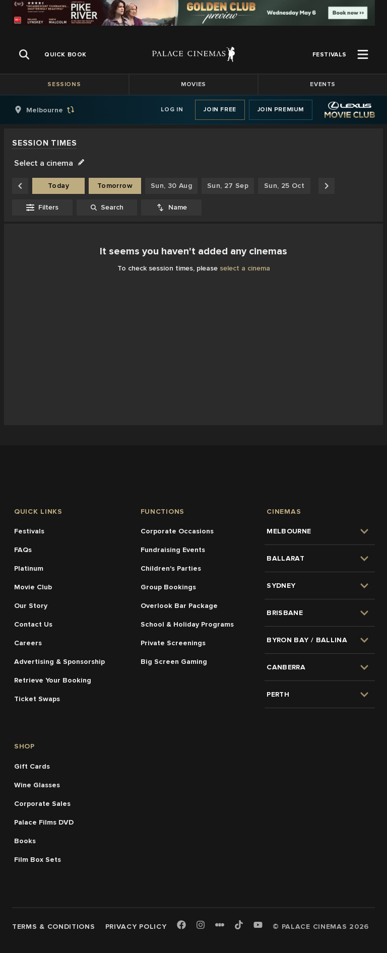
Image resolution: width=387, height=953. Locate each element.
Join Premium (280, 109)
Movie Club (33, 587)
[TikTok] (238, 924)
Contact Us (33, 624)
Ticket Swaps (37, 699)
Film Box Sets (37, 859)
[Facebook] (181, 925)
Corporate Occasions (177, 531)
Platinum (28, 568)
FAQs (23, 550)
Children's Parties (171, 568)
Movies (193, 84)
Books (25, 841)
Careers (28, 643)
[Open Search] (24, 54)
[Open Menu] (363, 54)
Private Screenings (173, 643)
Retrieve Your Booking (52, 680)
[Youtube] (258, 925)
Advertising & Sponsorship (59, 661)
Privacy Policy (136, 926)
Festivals (29, 531)
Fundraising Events (173, 550)
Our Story (30, 605)
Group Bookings (168, 587)
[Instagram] (200, 925)
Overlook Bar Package (179, 605)
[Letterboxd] (219, 924)
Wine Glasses (37, 785)
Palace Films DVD (44, 822)
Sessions (64, 84)
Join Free (220, 109)
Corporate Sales (42, 803)
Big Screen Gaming (174, 661)
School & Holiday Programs (187, 624)
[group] (55, 110)
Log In (172, 109)
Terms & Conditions (53, 926)
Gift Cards (32, 766)
